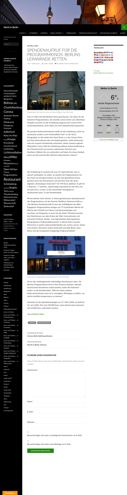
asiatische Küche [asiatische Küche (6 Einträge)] (10, 96)
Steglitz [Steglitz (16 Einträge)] (13, 187)
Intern (6, 366)
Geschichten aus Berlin (108, 33)
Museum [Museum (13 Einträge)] (8, 163)
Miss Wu (6, 270)
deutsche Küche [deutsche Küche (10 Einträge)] (11, 115)
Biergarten (7, 291)
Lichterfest (7, 381)
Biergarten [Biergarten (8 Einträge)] (8, 99)
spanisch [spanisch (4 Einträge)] (6, 188)
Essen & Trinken (56, 33)
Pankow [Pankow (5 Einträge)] (6, 172)
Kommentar (33, 370)
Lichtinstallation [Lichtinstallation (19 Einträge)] (13, 152)
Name (30, 401)
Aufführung (7, 285)
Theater (6, 408)
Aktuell (30, 46)
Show (5, 399)
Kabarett (6, 369)
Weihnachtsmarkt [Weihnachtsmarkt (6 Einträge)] (10, 197)
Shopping (44, 33)
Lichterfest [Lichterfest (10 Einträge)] (9, 149)
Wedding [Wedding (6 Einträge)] (14, 194)
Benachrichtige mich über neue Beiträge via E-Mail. (49, 444)
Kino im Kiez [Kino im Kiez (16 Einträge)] (10, 135)
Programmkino (44, 322)
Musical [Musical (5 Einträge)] (15, 164)
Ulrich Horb (48, 63)
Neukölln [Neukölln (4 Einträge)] (7, 166)
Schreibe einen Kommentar (67, 63)
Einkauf (6, 306)
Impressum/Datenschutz (88, 33)
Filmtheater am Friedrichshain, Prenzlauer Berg (9, 265)
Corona (32, 322)
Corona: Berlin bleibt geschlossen (56, 334)
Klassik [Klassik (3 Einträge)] (6, 139)
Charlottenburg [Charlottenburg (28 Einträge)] (13, 107)
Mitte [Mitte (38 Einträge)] (13, 157)
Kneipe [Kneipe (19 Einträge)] (12, 139)
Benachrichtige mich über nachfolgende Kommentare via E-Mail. (54, 435)
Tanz (5, 405)
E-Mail (30, 412)
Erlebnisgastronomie (10, 309)
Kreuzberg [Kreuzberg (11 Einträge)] (9, 142)
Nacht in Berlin (11, 27)
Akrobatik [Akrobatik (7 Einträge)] (14, 91)
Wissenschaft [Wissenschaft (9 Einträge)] (10, 203)
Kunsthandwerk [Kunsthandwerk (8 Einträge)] (10, 146)
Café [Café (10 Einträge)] (15, 103)
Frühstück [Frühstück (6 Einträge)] (7, 128)
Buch (5, 294)
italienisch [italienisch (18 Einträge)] (9, 131)
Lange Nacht (8, 378)
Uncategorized (8, 410)
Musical (6, 384)
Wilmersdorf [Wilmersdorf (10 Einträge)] (9, 200)
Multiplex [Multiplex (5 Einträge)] (7, 160)
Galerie (122, 33)
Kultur (22, 33)
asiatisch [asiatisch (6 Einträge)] (12, 93)
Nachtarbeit (7, 393)
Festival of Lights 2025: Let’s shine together (9, 257)
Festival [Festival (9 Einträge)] (7, 118)
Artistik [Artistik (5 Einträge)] (6, 94)
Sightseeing (7, 402)
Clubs (5, 300)
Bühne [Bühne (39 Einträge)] (8, 103)
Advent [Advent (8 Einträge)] (7, 91)
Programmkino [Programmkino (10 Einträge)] (10, 175)
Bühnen (6, 297)
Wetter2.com (113, 140)
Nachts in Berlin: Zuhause (56, 343)
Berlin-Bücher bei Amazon (103, 73)
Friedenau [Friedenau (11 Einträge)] (8, 125)
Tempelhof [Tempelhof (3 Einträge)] (11, 191)
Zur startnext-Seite (36, 314)
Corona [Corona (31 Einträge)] (8, 111)
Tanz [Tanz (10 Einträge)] (6, 191)
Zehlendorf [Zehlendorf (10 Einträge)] (9, 206)
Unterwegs (33, 33)
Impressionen (71, 33)
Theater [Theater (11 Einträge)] (7, 194)
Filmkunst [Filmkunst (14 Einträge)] (9, 122)
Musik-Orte (7, 390)
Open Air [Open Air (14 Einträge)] (8, 169)
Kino (36, 46)
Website (30, 422)
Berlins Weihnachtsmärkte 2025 (10, 245)
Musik (6, 387)
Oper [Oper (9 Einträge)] (15, 169)
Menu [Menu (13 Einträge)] (7, 157)
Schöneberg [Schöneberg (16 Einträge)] (10, 183)
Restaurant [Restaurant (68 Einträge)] (12, 179)
